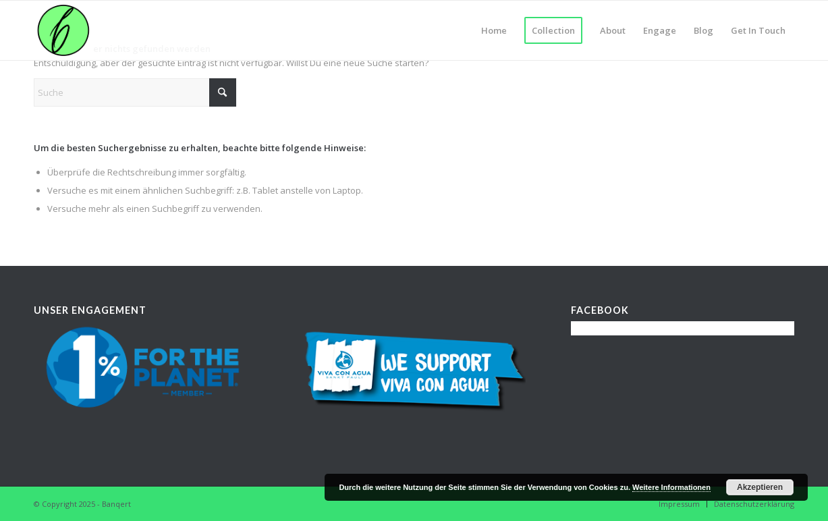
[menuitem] (494, 30)
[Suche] (135, 92)
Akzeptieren (760, 487)
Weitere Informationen (671, 487)
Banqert (116, 504)
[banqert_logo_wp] (63, 30)
